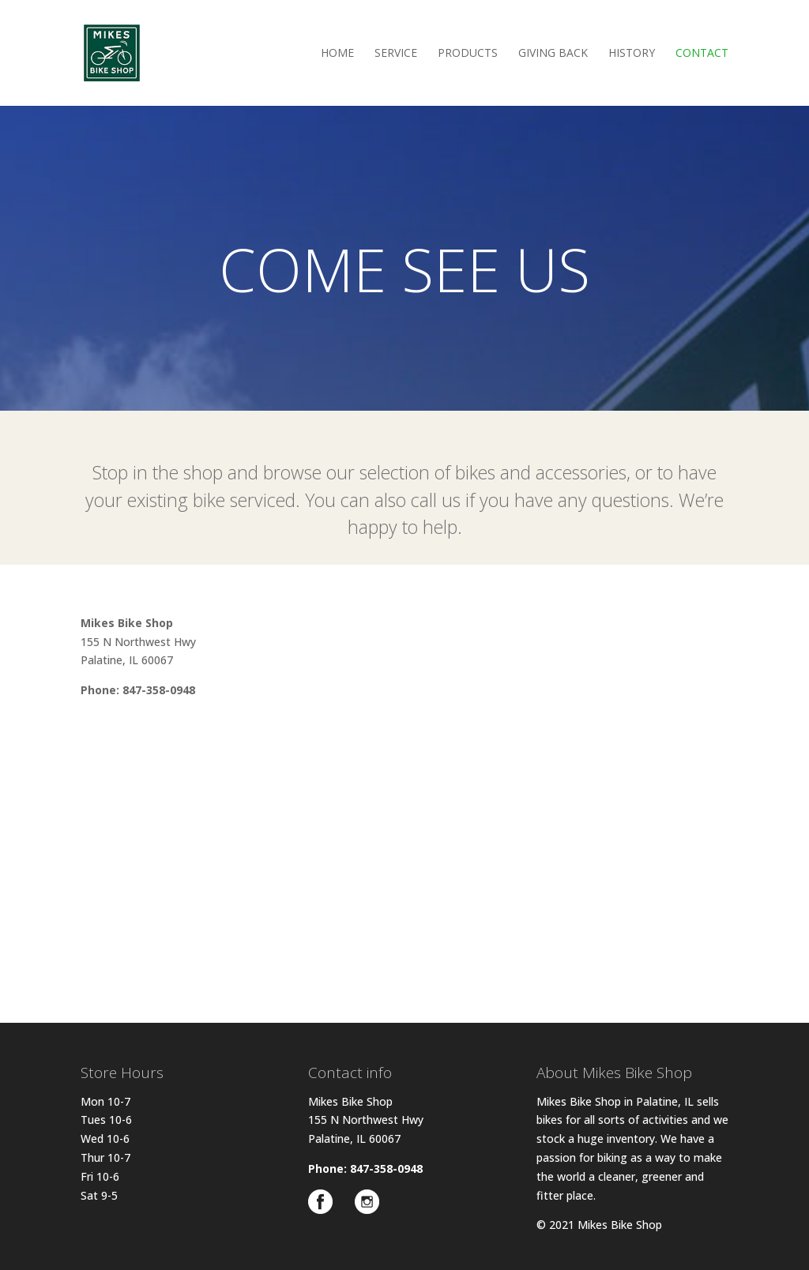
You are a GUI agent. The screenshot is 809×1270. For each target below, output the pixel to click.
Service (395, 53)
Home (337, 53)
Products (468, 53)
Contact (701, 53)
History (631, 53)
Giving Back (553, 53)
